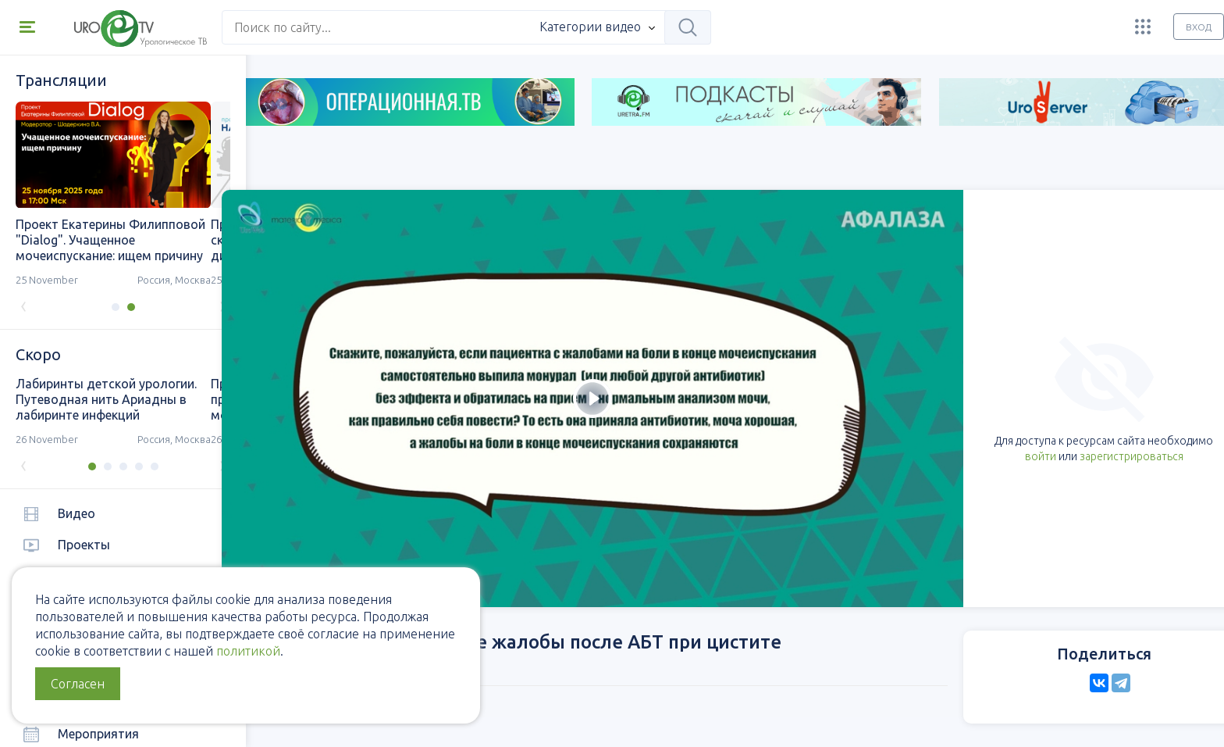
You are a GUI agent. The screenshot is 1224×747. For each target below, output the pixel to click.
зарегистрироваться (1038, 399)
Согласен (78, 684)
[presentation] (23, 304)
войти (946, 399)
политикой (248, 651)
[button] (105, 307)
